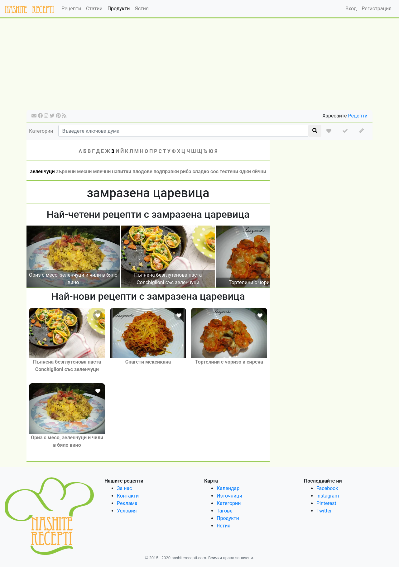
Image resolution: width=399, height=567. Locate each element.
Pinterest (326, 503)
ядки (245, 171)
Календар (228, 488)
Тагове (225, 511)
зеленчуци (42, 171)
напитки (121, 171)
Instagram (327, 496)
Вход (351, 9)
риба (185, 171)
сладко (200, 171)
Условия (127, 511)
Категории (41, 131)
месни (84, 171)
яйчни (259, 171)
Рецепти (71, 9)
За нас (124, 488)
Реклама (127, 503)
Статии (94, 9)
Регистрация (377, 9)
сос (214, 171)
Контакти (128, 496)
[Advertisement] (199, 66)
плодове (142, 171)
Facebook (327, 488)
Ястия (141, 9)
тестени (229, 171)
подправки (166, 171)
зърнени (66, 171)
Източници (229, 496)
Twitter (324, 511)
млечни (102, 171)
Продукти (119, 9)
